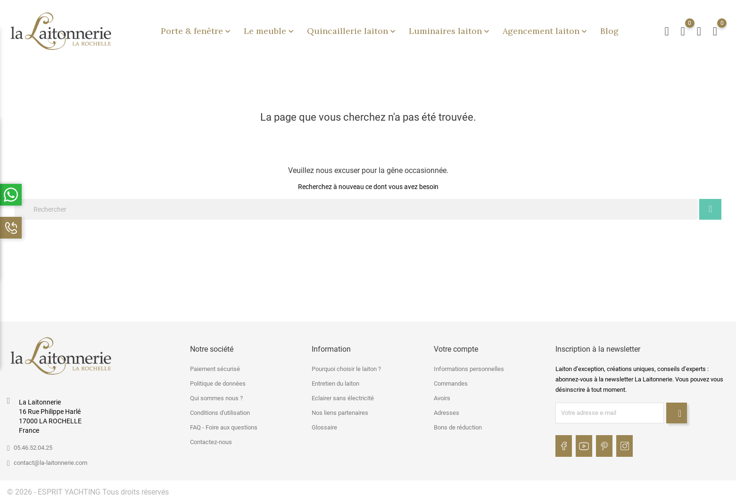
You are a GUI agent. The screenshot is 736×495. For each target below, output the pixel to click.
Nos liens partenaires (340, 408)
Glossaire (324, 422)
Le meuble (270, 28)
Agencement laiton (546, 28)
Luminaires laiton (450, 28)
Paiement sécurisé (215, 364)
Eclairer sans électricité (343, 393)
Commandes (451, 378)
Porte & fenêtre (196, 28)
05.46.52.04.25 (33, 442)
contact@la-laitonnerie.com (50, 458)
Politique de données (218, 378)
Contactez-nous (211, 437)
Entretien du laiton (335, 378)
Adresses (446, 408)
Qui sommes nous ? (216, 393)
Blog (609, 28)
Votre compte (456, 344)
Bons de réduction (458, 422)
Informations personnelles (469, 364)
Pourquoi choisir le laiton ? (346, 364)
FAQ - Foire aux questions (223, 422)
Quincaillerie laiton (352, 28)
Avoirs (442, 393)
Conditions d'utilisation (220, 408)
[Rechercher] (356, 204)
